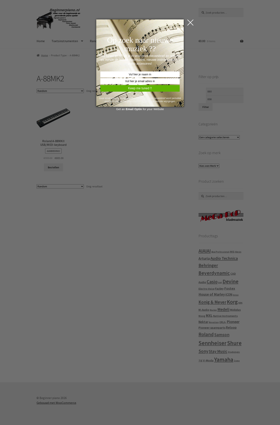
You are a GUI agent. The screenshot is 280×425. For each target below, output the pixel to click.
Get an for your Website (140, 109)
